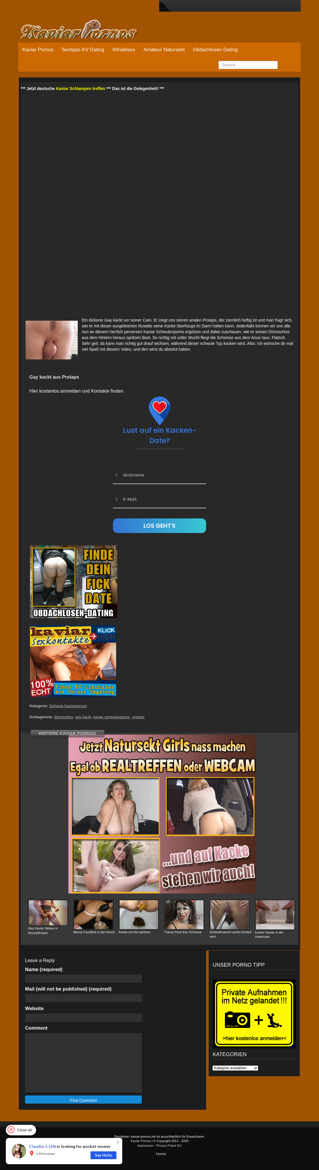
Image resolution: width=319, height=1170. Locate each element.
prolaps (138, 717)
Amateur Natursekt (164, 49)
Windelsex (123, 49)
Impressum (145, 1145)
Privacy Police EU (168, 1145)
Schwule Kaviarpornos (68, 706)
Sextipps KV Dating (83, 49)
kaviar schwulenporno (111, 717)
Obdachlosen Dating (215, 49)
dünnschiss (63, 717)
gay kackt (83, 717)
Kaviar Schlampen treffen (80, 88)
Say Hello (103, 1155)
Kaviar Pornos (38, 49)
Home (161, 1154)
